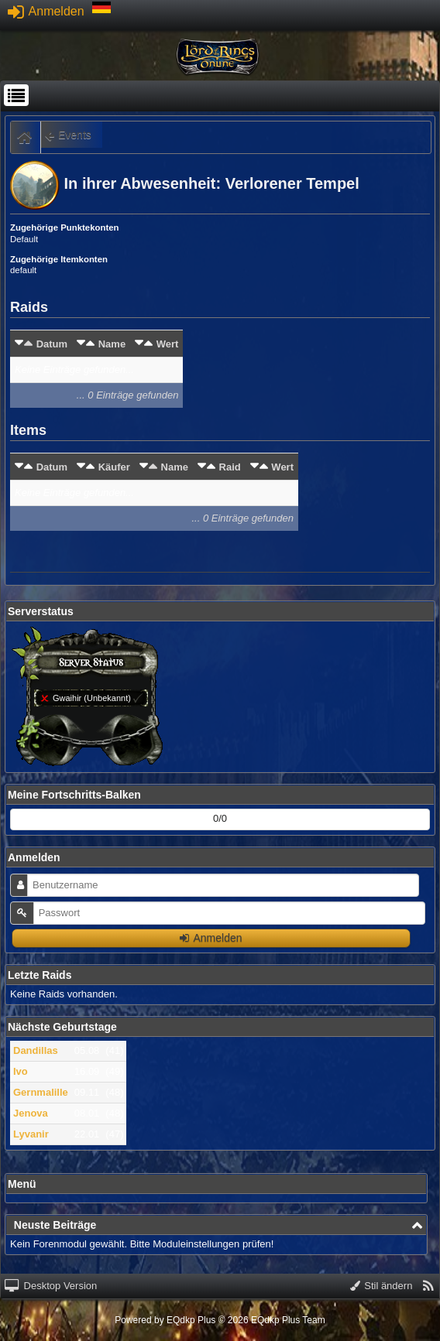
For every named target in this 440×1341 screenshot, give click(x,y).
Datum (51, 344)
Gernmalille (40, 1092)
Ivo (20, 1071)
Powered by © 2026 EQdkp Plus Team (220, 1320)
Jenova (30, 1113)
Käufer (114, 467)
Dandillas (35, 1050)
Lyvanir (31, 1134)
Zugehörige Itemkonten (59, 259)
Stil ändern (381, 1285)
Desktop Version (51, 1285)
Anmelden (46, 11)
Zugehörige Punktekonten (64, 227)
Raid (230, 467)
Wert (167, 344)
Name (111, 344)
